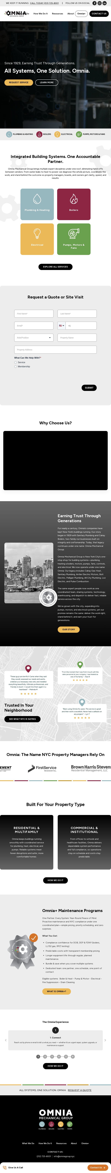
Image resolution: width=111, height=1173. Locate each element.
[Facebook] (94, 3)
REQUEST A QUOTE (79, 1090)
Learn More (47, 82)
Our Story (68, 629)
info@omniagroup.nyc (64, 1156)
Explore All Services (55, 267)
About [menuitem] (70, 13)
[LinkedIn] (104, 3)
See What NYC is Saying (22, 719)
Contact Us (99, 13)
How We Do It (55, 880)
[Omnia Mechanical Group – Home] (55, 1119)
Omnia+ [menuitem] (85, 1143)
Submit (89, 388)
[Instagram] (100, 3)
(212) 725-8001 (44, 1156)
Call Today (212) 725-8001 (44, 3)
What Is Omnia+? (56, 991)
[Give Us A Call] (13, 1168)
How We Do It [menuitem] (41, 13)
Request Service (18, 82)
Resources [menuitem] (57, 13)
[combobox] (33, 338)
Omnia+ (81, 13)
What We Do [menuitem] (22, 13)
